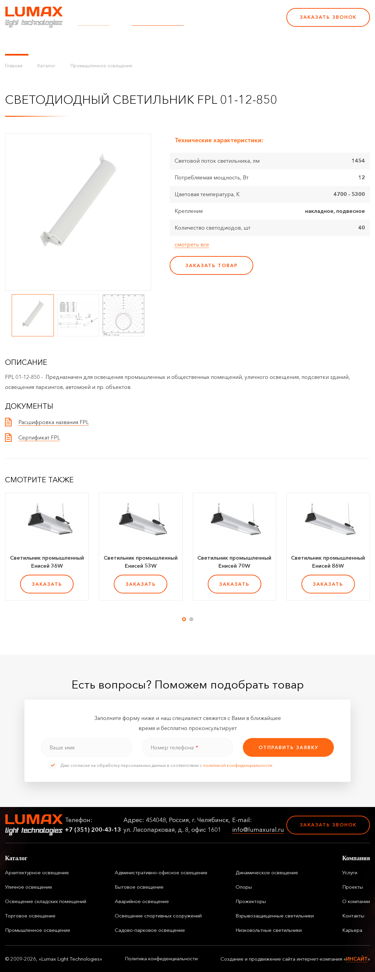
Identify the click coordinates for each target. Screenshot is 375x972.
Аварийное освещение (142, 901)
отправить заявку (288, 747)
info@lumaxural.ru (158, 21)
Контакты (228, 43)
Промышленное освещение (101, 66)
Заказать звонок (328, 17)
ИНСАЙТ (357, 959)
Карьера (260, 43)
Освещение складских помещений (45, 901)
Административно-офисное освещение (161, 872)
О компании (190, 43)
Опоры (244, 887)
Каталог (16, 43)
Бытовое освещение (139, 887)
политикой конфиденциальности (237, 765)
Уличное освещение (28, 887)
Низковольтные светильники (269, 930)
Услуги (124, 43)
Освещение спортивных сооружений (158, 915)
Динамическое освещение (267, 872)
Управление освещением (71, 43)
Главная (13, 66)
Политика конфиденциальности (161, 959)
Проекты (153, 43)
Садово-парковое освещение (150, 930)
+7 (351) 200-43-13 (235, 21)
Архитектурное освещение (37, 872)
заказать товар (211, 265)
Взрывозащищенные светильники (275, 915)
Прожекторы (251, 901)
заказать (47, 584)
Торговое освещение (30, 915)
